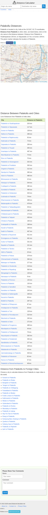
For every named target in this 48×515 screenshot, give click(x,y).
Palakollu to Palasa (7, 255)
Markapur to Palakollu (8, 262)
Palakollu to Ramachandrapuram (12, 363)
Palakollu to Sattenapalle (9, 294)
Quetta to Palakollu (8, 421)
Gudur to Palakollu (7, 242)
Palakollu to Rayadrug (8, 269)
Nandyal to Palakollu (8, 172)
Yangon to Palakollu (9, 385)
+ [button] (3, 47)
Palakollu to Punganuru (9, 325)
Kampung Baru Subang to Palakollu (14, 419)
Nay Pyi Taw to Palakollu (10, 414)
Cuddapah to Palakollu (8, 186)
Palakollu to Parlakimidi (9, 339)
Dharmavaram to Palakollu (10, 200)
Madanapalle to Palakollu (9, 203)
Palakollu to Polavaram (9, 356)
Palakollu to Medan (8, 393)
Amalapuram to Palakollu (9, 308)
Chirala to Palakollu (7, 221)
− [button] (3, 50)
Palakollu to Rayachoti (8, 235)
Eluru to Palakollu (7, 158)
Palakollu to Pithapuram (9, 304)
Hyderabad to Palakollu (10, 403)
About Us (4, 506)
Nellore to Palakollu (7, 134)
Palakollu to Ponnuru (8, 280)
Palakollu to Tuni (6, 311)
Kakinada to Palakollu (8, 141)
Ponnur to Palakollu (7, 283)
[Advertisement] (24, 17)
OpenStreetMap (43, 81)
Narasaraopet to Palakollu (9, 210)
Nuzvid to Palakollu (7, 297)
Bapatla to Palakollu (7, 245)
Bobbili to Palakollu (7, 301)
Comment (5, 480)
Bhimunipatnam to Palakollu (10, 346)
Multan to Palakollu (8, 401)
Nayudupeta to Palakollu (9, 335)
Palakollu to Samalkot (8, 287)
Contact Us (12, 506)
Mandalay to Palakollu (9, 408)
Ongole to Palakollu (7, 169)
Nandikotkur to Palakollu (9, 342)
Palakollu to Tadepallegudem (10, 207)
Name (4, 473)
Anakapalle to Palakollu (9, 224)
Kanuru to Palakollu (7, 360)
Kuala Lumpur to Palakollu (11, 395)
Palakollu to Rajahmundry (9, 137)
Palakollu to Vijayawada (9, 127)
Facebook (9, 42)
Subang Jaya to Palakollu (10, 424)
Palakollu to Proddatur (8, 165)
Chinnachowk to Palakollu (9, 259)
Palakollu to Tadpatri (8, 217)
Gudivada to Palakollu (8, 196)
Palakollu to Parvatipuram (9, 315)
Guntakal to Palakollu (8, 189)
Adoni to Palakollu (7, 175)
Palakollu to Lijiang (8, 411)
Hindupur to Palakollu (8, 183)
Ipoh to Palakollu (8, 429)
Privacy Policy (22, 506)
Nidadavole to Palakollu (9, 349)
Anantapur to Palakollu (8, 151)
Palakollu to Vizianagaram (10, 162)
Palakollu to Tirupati (7, 148)
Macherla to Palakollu (8, 318)
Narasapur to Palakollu (8, 276)
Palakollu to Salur (7, 321)
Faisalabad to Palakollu (10, 390)
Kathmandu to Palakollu (10, 398)
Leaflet (36, 81)
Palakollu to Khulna (8, 406)
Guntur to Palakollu (7, 130)
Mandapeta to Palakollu (9, 328)
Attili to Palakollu (6, 252)
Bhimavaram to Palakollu (9, 179)
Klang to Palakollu (8, 416)
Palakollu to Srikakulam (9, 193)
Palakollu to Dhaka (8, 380)
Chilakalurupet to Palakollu (10, 214)
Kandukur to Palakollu (8, 290)
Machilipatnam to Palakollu (10, 155)
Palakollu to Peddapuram (9, 332)
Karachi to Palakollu (9, 377)
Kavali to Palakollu (7, 228)
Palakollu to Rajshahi (9, 426)
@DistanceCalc (14, 511)
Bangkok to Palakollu (9, 383)
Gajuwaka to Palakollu (8, 144)
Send (5, 492)
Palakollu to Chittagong (10, 388)
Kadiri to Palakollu (7, 231)
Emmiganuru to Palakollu (9, 238)
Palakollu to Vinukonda (8, 266)
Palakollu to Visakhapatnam (10, 123)
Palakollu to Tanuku (7, 249)
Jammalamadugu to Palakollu (11, 353)
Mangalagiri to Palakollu (9, 273)
